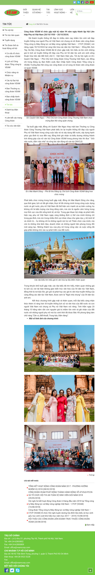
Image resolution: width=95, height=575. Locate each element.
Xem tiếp (90, 525)
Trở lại (91, 475)
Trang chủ (31, 24)
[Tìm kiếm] (83, 11)
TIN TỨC (39, 24)
